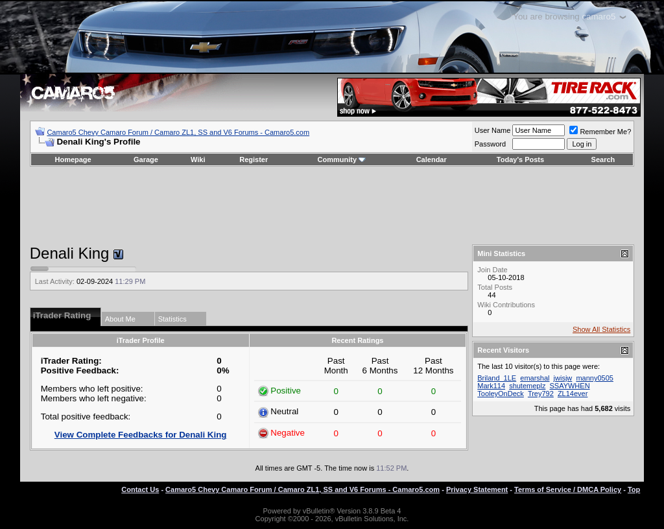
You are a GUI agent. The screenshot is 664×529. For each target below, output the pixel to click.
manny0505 (594, 378)
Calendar (431, 159)
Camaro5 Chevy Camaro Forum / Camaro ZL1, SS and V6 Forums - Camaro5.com (178, 132)
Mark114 (491, 386)
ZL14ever (572, 393)
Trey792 (541, 393)
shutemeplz (527, 386)
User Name (493, 130)
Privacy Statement (477, 489)
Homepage (72, 159)
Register (253, 159)
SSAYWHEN (569, 386)
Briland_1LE (496, 378)
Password (490, 144)
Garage (146, 159)
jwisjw (563, 378)
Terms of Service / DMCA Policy (567, 489)
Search (603, 159)
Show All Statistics (601, 329)
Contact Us (140, 489)
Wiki (198, 159)
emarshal (534, 378)
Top (634, 489)
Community (342, 159)
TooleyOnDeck (500, 393)
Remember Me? (600, 131)
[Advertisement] (332, 205)
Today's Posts (520, 159)
